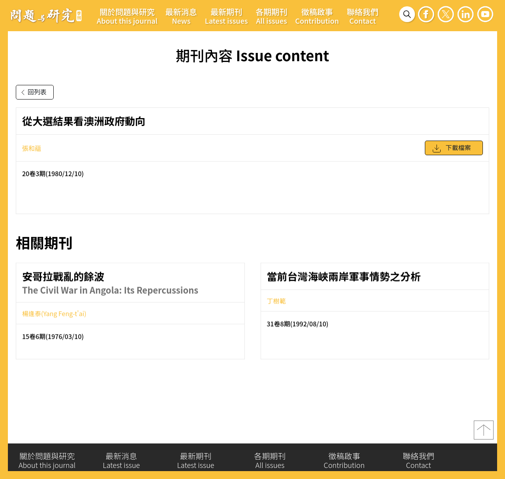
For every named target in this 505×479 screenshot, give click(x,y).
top (484, 434)
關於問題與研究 (127, 16)
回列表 (32, 92)
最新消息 (181, 16)
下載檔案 (451, 152)
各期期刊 (271, 16)
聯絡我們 (362, 16)
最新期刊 (226, 16)
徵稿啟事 (317, 16)
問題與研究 (46, 15)
